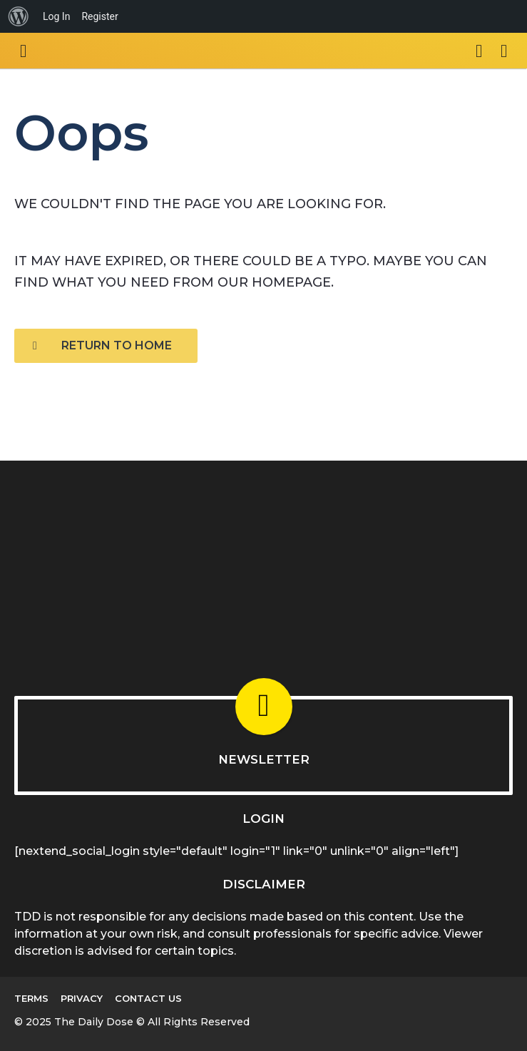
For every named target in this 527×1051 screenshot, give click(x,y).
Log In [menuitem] (56, 16)
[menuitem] (18, 16)
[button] (23, 50)
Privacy (82, 998)
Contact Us (148, 998)
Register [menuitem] (99, 16)
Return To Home (102, 345)
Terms (31, 998)
